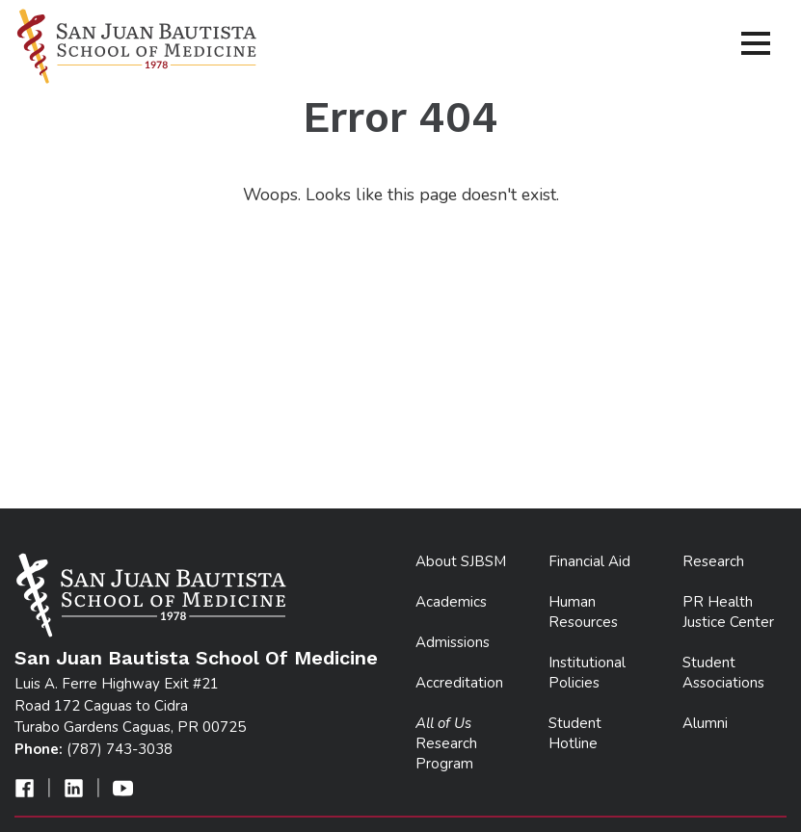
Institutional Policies (587, 672)
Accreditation (459, 682)
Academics (451, 601)
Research (713, 561)
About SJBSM (460, 561)
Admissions (452, 642)
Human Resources (583, 612)
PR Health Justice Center (728, 612)
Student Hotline (574, 733)
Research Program (446, 743)
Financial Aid (589, 561)
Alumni (705, 723)
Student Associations (723, 672)
